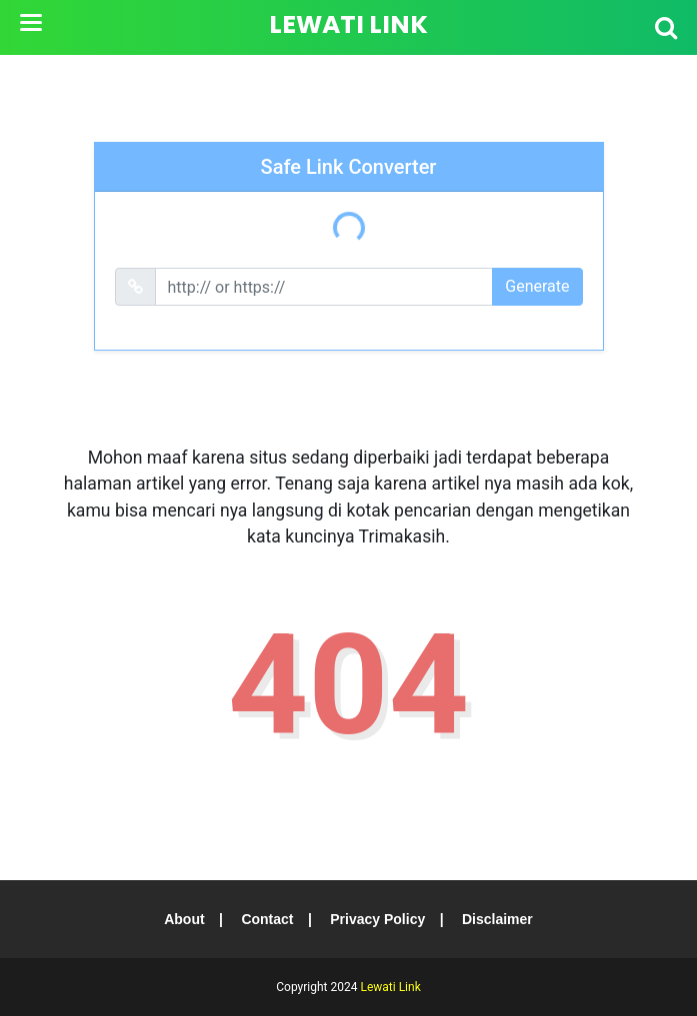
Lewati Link (348, 24)
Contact (267, 919)
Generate (537, 286)
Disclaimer (499, 919)
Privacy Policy (378, 919)
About (183, 919)
